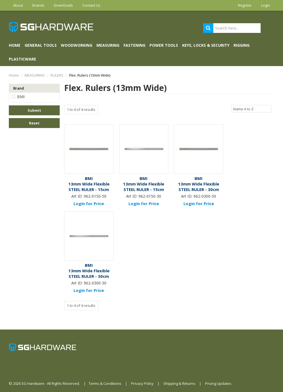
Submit (34, 110)
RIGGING (242, 45)
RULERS (57, 75)
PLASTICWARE (22, 59)
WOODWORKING (76, 45)
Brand (18, 88)
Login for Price (89, 203)
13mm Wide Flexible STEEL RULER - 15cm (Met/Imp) (88, 189)
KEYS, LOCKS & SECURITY (205, 45)
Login (265, 5)
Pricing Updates (218, 383)
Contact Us (91, 5)
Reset (34, 123)
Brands (38, 5)
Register (245, 5)
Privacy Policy (142, 383)
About (18, 5)
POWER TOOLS (164, 45)
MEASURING (107, 45)
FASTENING (134, 45)
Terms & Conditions (105, 383)
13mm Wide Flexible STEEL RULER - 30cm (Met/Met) (88, 276)
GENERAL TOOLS (41, 45)
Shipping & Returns (179, 383)
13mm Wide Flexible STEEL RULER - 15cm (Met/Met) (143, 189)
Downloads (63, 5)
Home (14, 45)
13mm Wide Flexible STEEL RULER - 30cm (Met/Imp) (198, 189)
